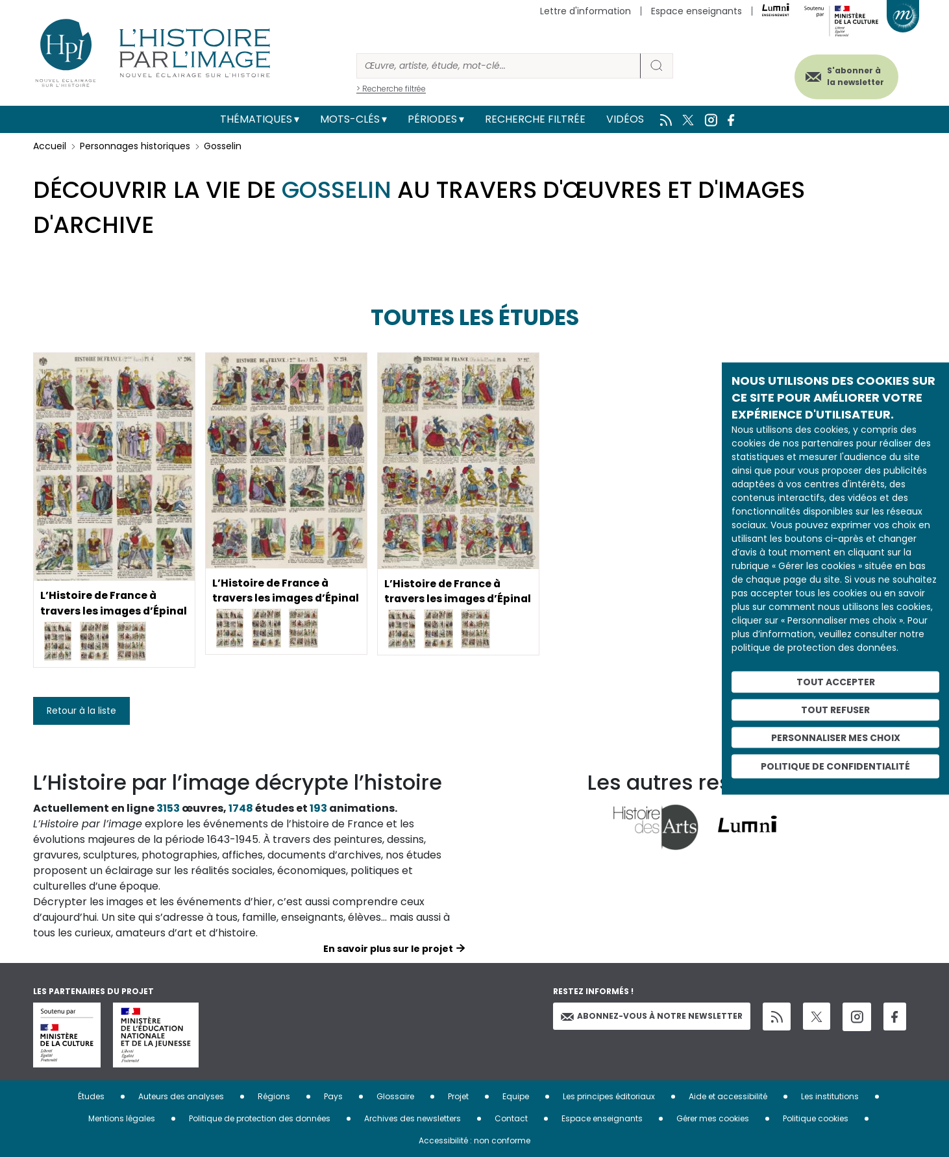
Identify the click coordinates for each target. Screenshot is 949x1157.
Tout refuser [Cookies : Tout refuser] (835, 709)
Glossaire (395, 1096)
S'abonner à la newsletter (853, 76)
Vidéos (625, 119)
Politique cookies (815, 1118)
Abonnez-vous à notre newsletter (652, 1015)
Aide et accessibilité (728, 1096)
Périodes (432, 119)
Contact (511, 1118)
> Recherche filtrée (391, 88)
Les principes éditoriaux (609, 1096)
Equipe (515, 1096)
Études (91, 1096)
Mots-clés (350, 119)
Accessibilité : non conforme (474, 1140)
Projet (458, 1096)
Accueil (49, 146)
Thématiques (256, 119)
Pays (333, 1096)
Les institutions (830, 1096)
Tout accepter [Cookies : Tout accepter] (835, 682)
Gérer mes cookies (712, 1118)
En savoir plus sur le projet (388, 948)
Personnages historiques (135, 146)
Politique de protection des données (259, 1118)
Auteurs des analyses (181, 1096)
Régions (274, 1096)
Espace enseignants (696, 11)
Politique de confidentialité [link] (835, 766)
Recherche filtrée (535, 119)
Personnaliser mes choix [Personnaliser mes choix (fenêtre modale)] (835, 737)
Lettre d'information (585, 11)
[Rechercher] (498, 66)
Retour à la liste (81, 710)
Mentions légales (121, 1118)
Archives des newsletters (412, 1118)
